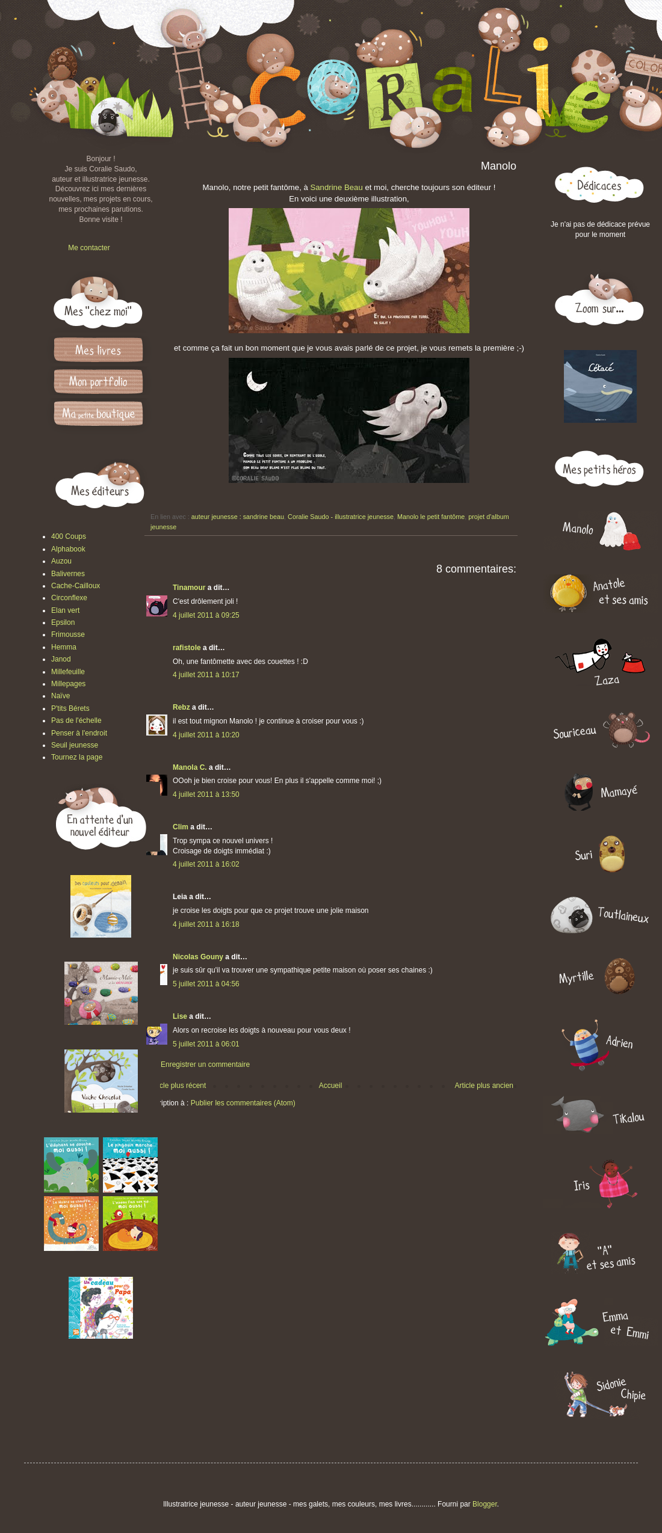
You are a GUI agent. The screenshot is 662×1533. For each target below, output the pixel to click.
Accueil (330, 1085)
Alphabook (68, 549)
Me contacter (89, 248)
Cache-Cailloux (75, 586)
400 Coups (68, 536)
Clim (180, 827)
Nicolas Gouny (198, 957)
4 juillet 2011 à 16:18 (206, 924)
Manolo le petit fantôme (431, 516)
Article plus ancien (484, 1085)
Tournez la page (76, 757)
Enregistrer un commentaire (205, 1064)
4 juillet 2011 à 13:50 (206, 794)
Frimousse (68, 634)
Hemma (63, 647)
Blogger (484, 1504)
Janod (61, 659)
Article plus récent (177, 1085)
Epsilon (63, 622)
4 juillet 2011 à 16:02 (206, 864)
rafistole (187, 648)
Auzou (61, 561)
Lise (180, 1016)
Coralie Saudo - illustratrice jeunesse (341, 516)
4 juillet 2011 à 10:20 (206, 735)
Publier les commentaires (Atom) (243, 1103)
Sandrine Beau (336, 187)
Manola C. (190, 767)
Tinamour (189, 587)
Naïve (60, 696)
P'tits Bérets (70, 708)
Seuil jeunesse (74, 745)
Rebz (181, 707)
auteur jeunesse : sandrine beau (237, 516)
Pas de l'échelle (76, 720)
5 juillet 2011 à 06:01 (206, 1044)
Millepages (68, 684)
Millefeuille (68, 672)
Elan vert (65, 610)
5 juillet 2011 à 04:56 (206, 984)
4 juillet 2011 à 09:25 (206, 615)
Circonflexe (69, 598)
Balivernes (68, 574)
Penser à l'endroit (79, 733)
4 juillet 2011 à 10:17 (206, 675)
